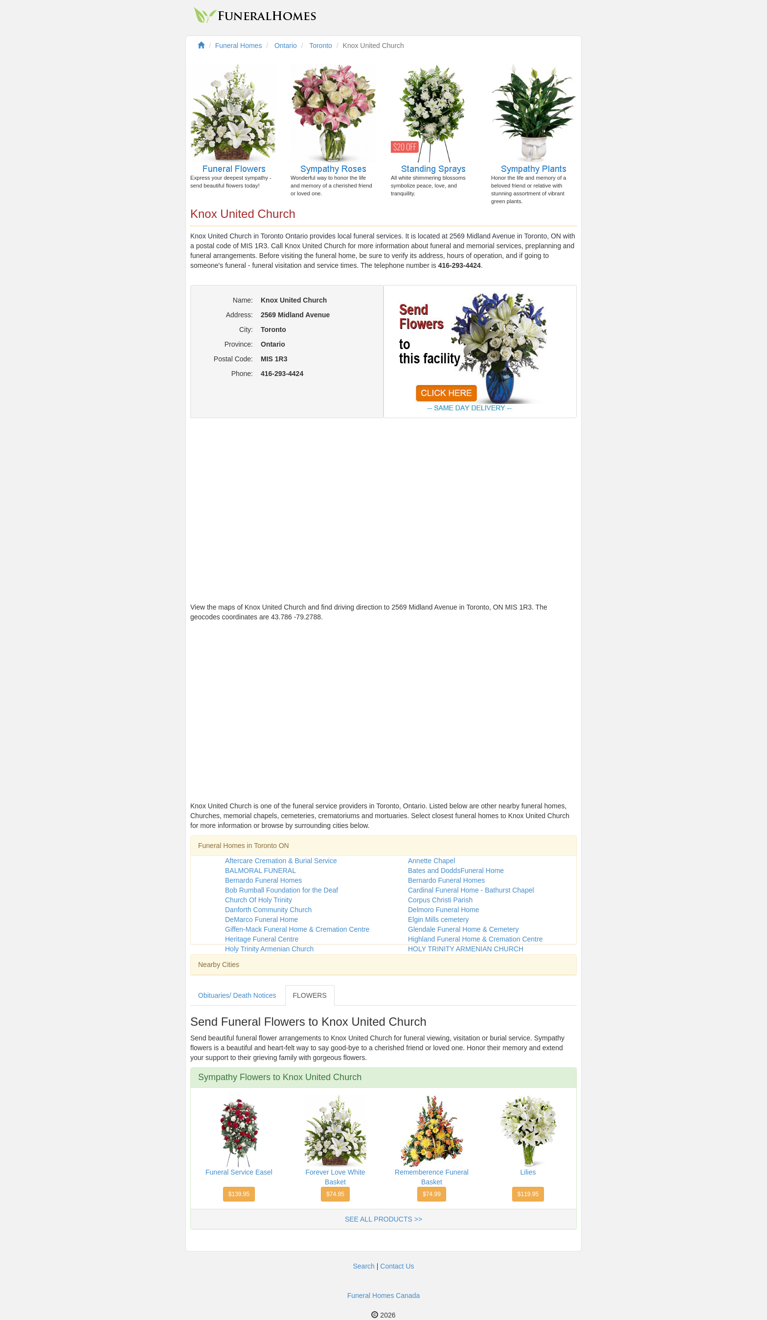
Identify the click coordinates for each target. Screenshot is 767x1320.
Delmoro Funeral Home (443, 910)
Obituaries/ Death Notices (237, 995)
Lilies (528, 1172)
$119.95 (528, 1194)
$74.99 (432, 1194)
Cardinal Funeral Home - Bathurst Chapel (471, 890)
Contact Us (397, 1266)
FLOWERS (310, 995)
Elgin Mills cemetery (438, 919)
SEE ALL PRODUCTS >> (383, 1219)
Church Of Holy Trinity (258, 900)
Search (363, 1266)
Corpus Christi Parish (440, 900)
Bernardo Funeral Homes (263, 880)
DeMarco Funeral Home (261, 919)
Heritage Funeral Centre (261, 939)
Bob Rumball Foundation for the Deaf (281, 890)
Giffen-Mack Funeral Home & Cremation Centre (297, 929)
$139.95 (238, 1194)
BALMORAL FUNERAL (260, 870)
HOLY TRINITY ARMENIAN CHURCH (465, 949)
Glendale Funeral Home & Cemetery (463, 929)
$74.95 (335, 1194)
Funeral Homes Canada (383, 1295)
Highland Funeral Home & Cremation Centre (475, 939)
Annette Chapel (431, 861)
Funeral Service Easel (238, 1172)
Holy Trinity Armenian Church (269, 949)
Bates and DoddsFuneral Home (456, 870)
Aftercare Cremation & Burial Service (281, 861)
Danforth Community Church (268, 910)
